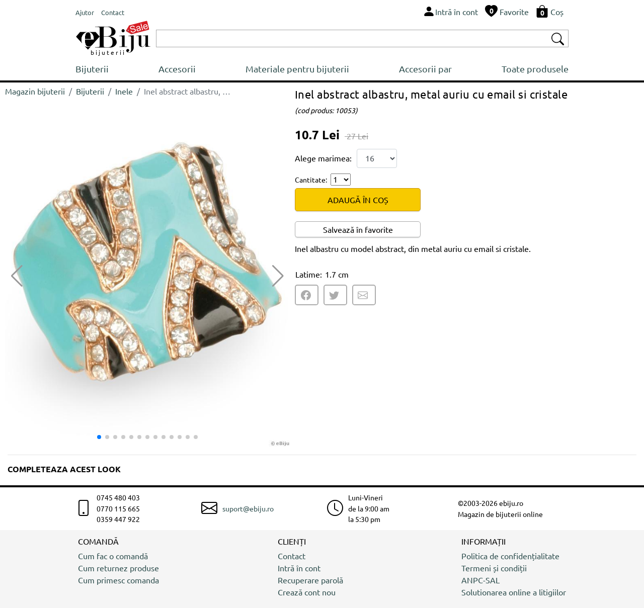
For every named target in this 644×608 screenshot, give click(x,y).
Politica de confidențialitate (510, 556)
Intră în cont (299, 568)
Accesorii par (425, 68)
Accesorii (177, 68)
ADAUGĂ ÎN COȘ (358, 200)
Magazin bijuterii (35, 91)
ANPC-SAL (480, 580)
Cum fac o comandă (113, 556)
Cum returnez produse (118, 568)
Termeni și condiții (494, 568)
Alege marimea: (323, 158)
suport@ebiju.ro (248, 508)
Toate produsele (535, 68)
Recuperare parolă (310, 580)
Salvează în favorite (358, 229)
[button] (278, 276)
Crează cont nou (307, 592)
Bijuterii (92, 68)
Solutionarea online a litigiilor (513, 592)
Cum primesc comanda (118, 580)
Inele (124, 91)
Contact (291, 556)
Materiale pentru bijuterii (297, 68)
